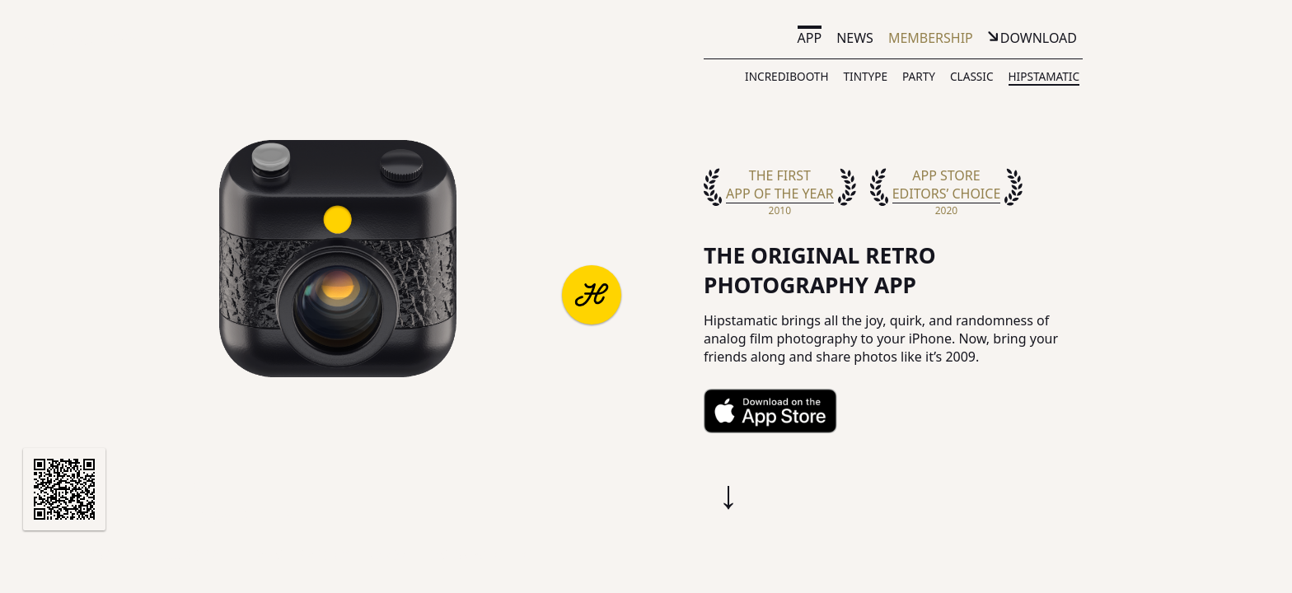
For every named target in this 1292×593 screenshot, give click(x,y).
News (854, 38)
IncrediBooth (786, 76)
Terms (262, 555)
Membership (930, 38)
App (810, 38)
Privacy (323, 555)
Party (918, 76)
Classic (972, 76)
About (51, 555)
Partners (120, 555)
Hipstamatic (1044, 76)
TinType (865, 76)
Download (1038, 38)
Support (195, 555)
